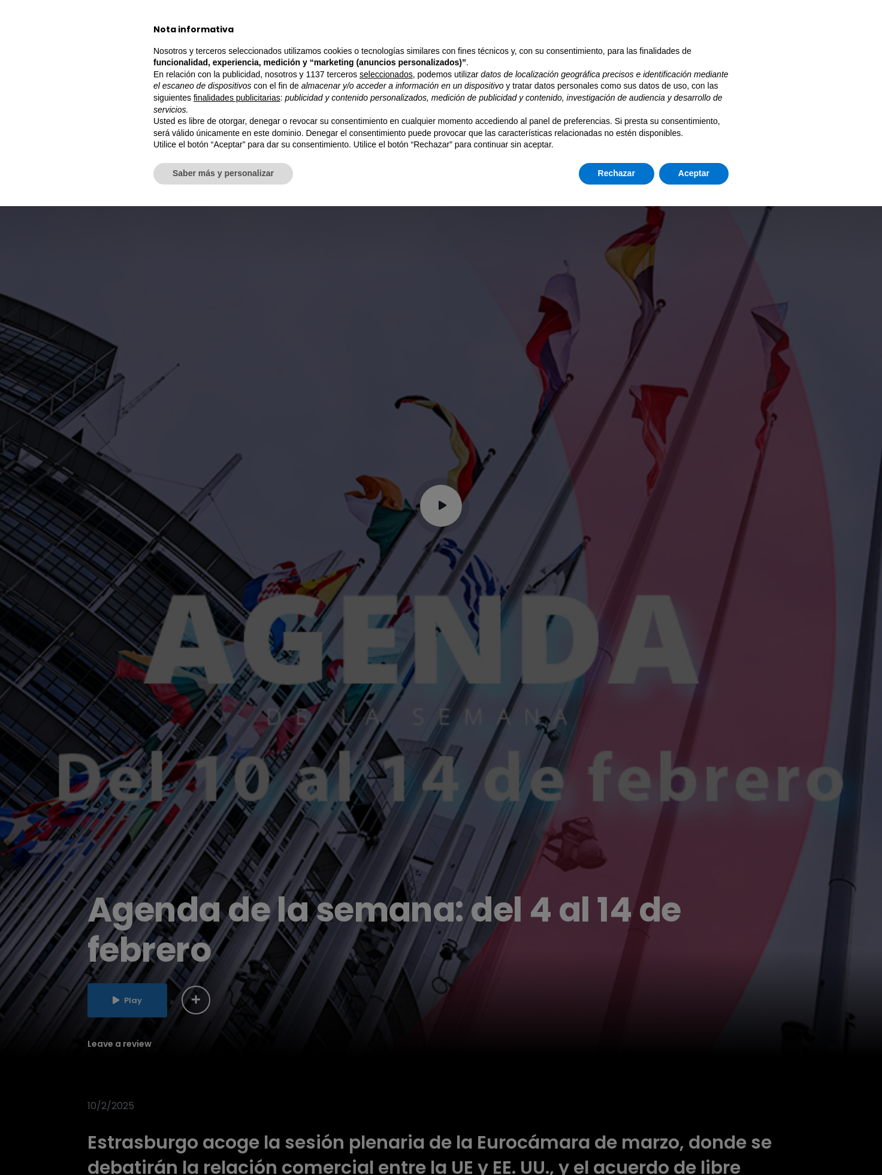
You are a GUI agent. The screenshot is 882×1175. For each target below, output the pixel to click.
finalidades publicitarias (237, 1066)
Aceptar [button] (693, 1142)
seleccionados (386, 1043)
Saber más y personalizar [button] (223, 1142)
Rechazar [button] (616, 1142)
